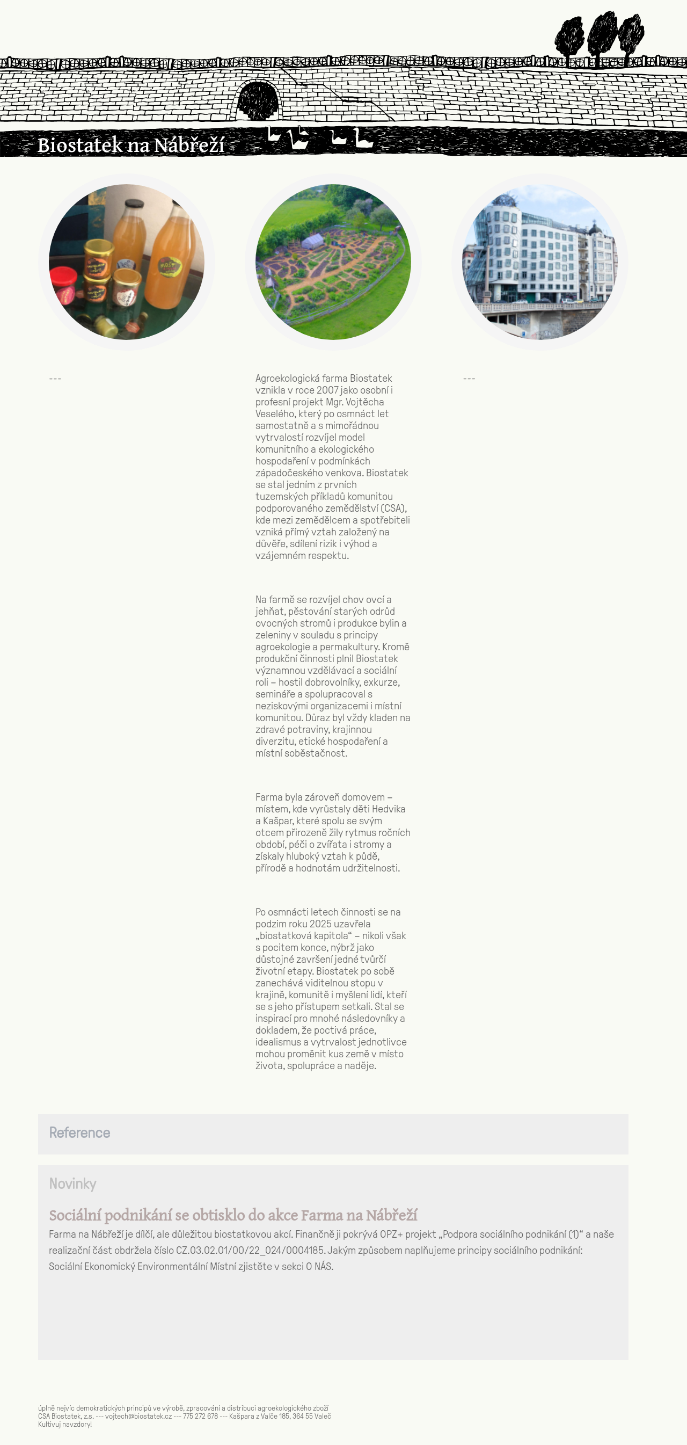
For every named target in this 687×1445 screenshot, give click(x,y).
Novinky (72, 1183)
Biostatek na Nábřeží (131, 146)
